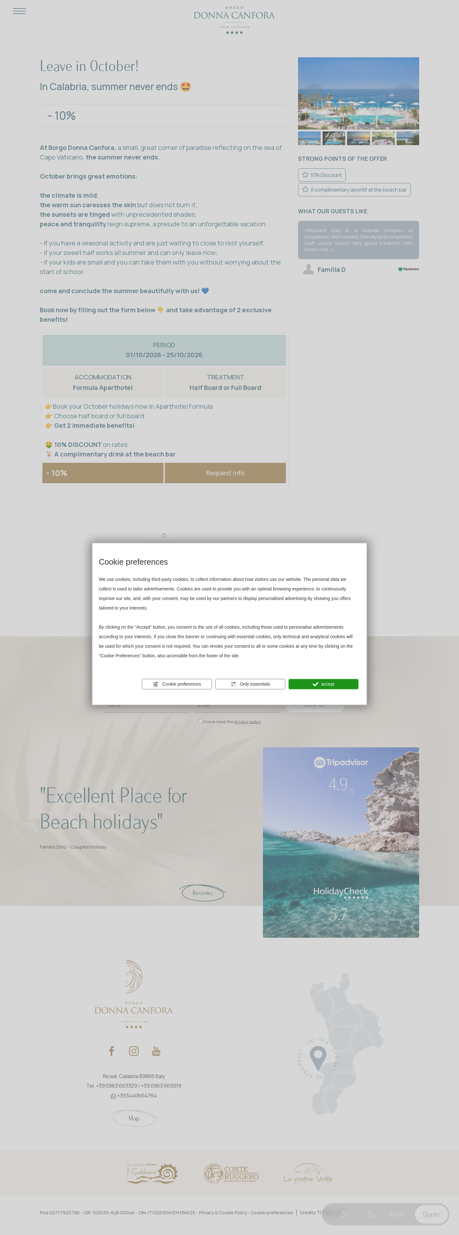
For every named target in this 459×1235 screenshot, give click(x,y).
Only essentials (250, 684)
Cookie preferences (177, 684)
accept (323, 684)
